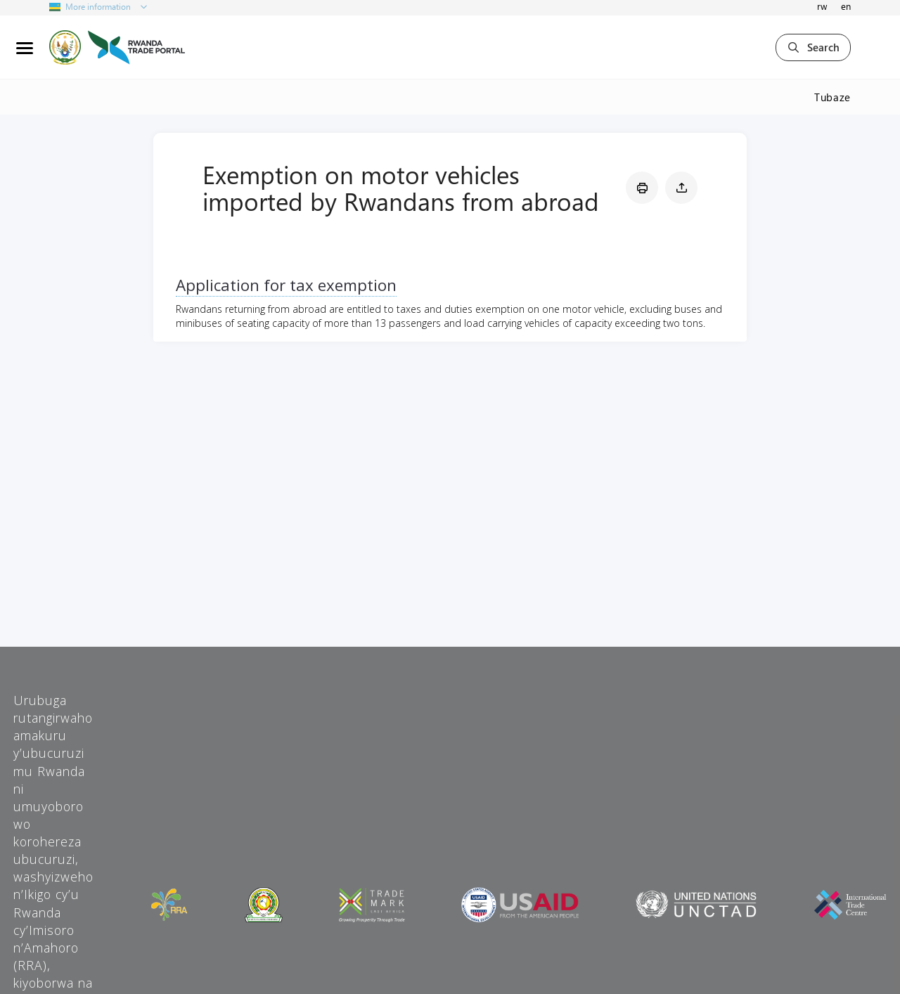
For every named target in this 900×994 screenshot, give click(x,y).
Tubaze (832, 97)
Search (813, 47)
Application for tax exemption (286, 285)
